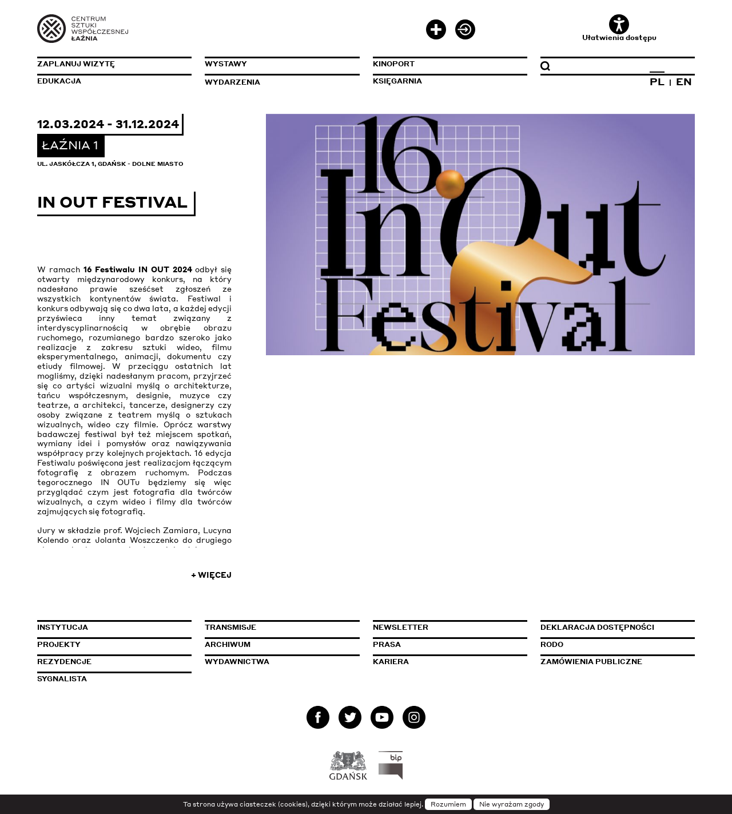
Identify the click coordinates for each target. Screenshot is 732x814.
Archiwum (227, 644)
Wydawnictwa (237, 661)
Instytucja (62, 627)
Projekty (59, 644)
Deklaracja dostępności (597, 627)
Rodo (551, 644)
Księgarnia (397, 81)
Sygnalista (62, 678)
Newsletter (400, 627)
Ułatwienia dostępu (619, 28)
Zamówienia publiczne (617, 661)
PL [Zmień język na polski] (657, 81)
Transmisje (282, 627)
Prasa (387, 644)
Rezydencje (64, 661)
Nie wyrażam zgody (511, 804)
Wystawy (226, 63)
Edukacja (59, 81)
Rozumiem (448, 804)
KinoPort (394, 63)
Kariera (391, 661)
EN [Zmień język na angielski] (684, 81)
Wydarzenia (232, 82)
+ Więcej (211, 574)
